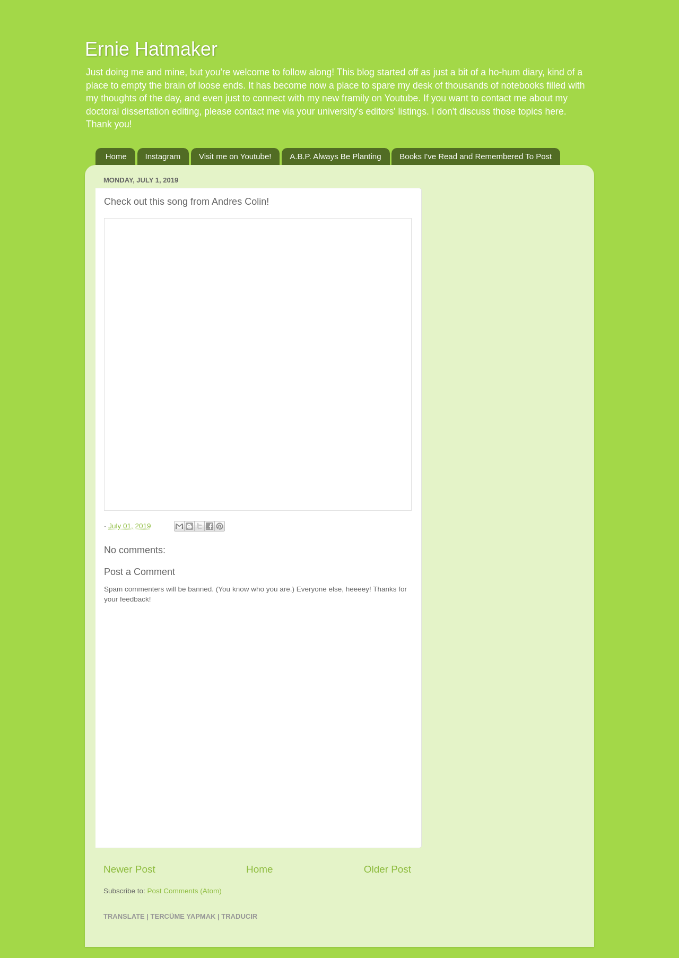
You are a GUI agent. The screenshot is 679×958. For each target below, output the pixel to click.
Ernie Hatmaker (151, 49)
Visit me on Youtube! (235, 156)
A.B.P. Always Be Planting (335, 156)
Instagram (163, 156)
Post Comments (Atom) (184, 891)
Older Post (387, 869)
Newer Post (129, 869)
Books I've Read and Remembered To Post (475, 156)
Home (116, 156)
